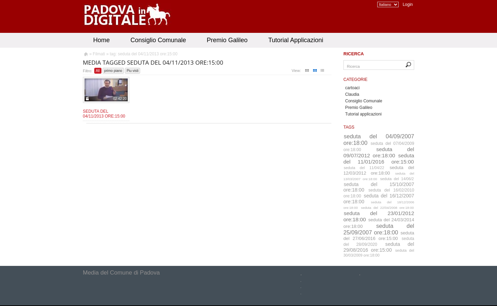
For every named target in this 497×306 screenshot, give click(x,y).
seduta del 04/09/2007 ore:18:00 (378, 139)
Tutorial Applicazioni (295, 40)
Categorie (355, 79)
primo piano (113, 71)
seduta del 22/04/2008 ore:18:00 (387, 208)
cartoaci (352, 87)
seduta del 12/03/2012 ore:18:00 (378, 170)
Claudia (352, 94)
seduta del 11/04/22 (364, 168)
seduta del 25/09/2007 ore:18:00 (378, 229)
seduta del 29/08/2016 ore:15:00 (378, 247)
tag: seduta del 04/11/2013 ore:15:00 (143, 54)
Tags (348, 127)
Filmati (99, 54)
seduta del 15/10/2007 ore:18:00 (378, 187)
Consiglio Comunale (158, 40)
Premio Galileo (227, 40)
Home (101, 40)
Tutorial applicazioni (363, 114)
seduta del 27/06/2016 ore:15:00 (378, 235)
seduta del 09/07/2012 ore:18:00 (378, 152)
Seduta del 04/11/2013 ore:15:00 (104, 114)
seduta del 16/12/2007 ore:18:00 (378, 198)
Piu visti (132, 71)
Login (408, 4)
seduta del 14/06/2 (397, 179)
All (98, 71)
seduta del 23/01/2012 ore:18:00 (378, 216)
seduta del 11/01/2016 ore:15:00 (378, 158)
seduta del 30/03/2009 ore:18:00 (378, 252)
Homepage (85, 55)
